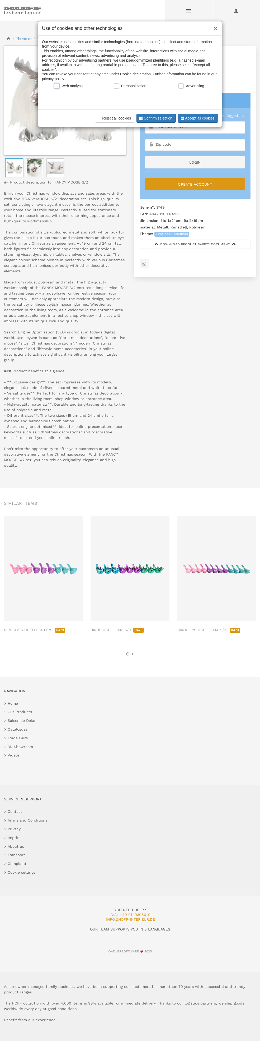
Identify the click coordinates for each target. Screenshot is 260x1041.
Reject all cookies (114, 118)
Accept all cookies (197, 118)
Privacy (14, 829)
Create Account (195, 184)
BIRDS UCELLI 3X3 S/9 (117, 630)
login (195, 162)
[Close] (214, 26)
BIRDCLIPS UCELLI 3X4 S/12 (208, 630)
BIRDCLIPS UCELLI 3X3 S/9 (34, 630)
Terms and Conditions (27, 820)
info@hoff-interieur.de (130, 919)
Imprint (14, 838)
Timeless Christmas (172, 234)
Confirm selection (155, 118)
